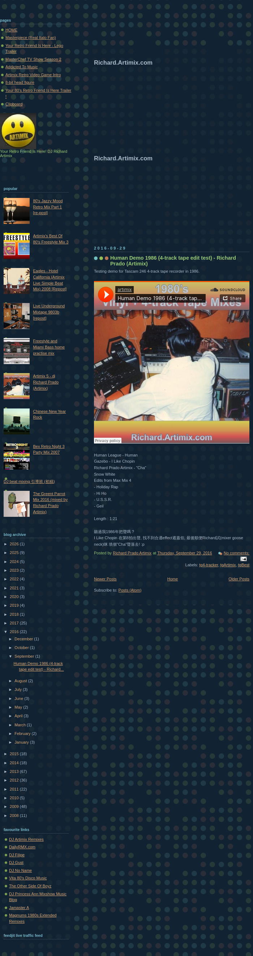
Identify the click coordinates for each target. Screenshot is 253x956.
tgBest (243, 565)
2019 (15, 605)
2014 (15, 763)
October (22, 647)
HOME (11, 30)
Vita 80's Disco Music (28, 878)
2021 (15, 588)
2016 (15, 632)
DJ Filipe (17, 855)
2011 (15, 789)
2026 (15, 544)
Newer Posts (105, 579)
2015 (15, 754)
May (18, 707)
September (24, 656)
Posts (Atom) (130, 590)
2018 (15, 614)
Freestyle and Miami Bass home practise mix (49, 347)
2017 (15, 623)
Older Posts (238, 579)
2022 (15, 579)
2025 (15, 552)
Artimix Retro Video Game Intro (33, 75)
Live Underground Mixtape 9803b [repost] (49, 312)
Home (172, 579)
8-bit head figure (19, 82)
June (19, 698)
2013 (15, 771)
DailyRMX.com (22, 847)
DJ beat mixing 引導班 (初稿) (29, 481)
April (18, 716)
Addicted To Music (21, 67)
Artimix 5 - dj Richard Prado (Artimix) (46, 382)
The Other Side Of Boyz (30, 886)
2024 (15, 561)
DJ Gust (16, 862)
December (24, 639)
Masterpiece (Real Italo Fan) (30, 37)
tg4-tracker (208, 565)
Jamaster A (19, 907)
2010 (15, 798)
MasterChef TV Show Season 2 (33, 59)
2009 (15, 806)
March (20, 725)
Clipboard (13, 104)
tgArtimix (228, 565)
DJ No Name (20, 870)
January (22, 742)
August (21, 681)
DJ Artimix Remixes (26, 839)
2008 (15, 815)
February (22, 733)
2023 (15, 570)
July (18, 689)
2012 (15, 780)
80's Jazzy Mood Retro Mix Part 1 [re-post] (48, 207)
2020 (15, 596)
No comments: (236, 553)
